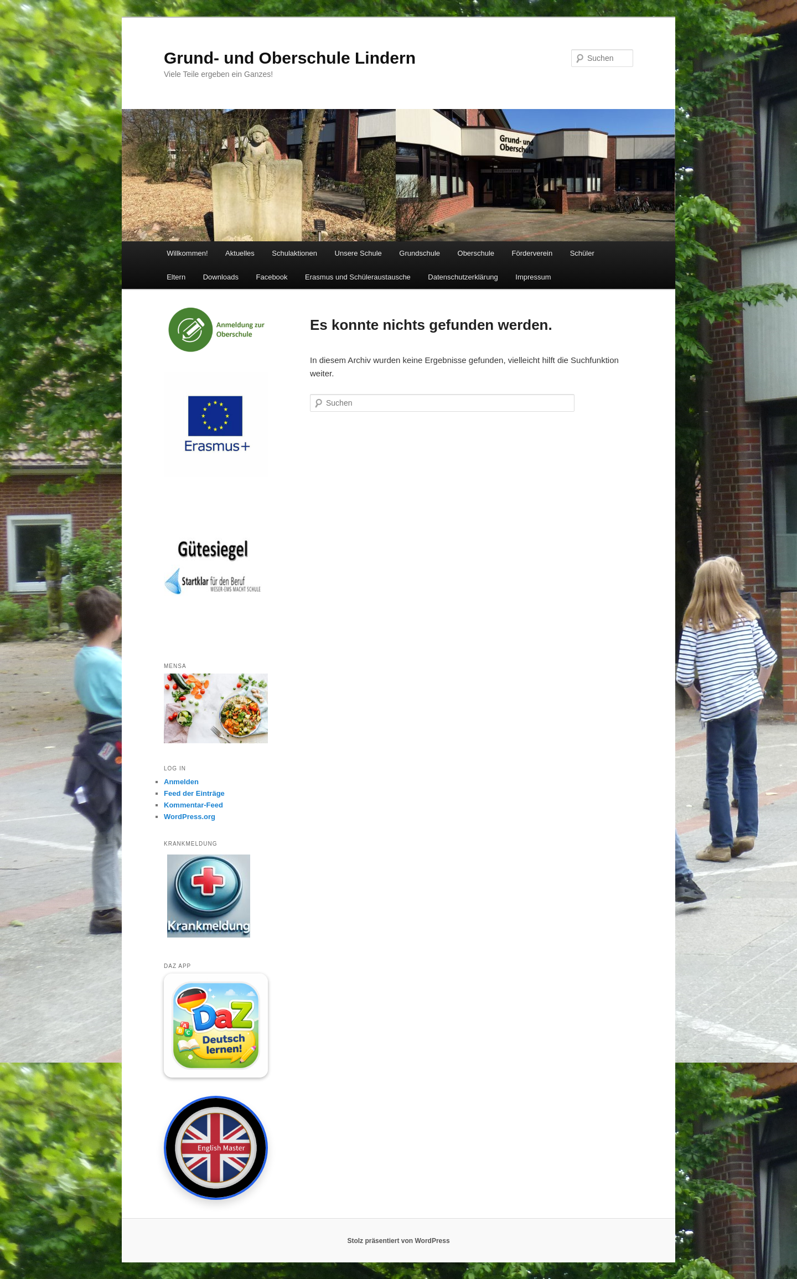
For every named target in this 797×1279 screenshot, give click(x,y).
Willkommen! (187, 253)
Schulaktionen (294, 253)
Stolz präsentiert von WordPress (398, 1241)
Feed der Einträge (194, 793)
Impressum (533, 277)
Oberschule (476, 253)
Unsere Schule (358, 253)
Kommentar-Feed (193, 805)
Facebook (271, 277)
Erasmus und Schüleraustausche (358, 277)
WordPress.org (189, 816)
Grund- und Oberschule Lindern (290, 58)
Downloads (221, 277)
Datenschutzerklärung (463, 277)
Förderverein (532, 253)
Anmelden (181, 782)
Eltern (176, 277)
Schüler (582, 253)
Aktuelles (240, 253)
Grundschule (419, 253)
